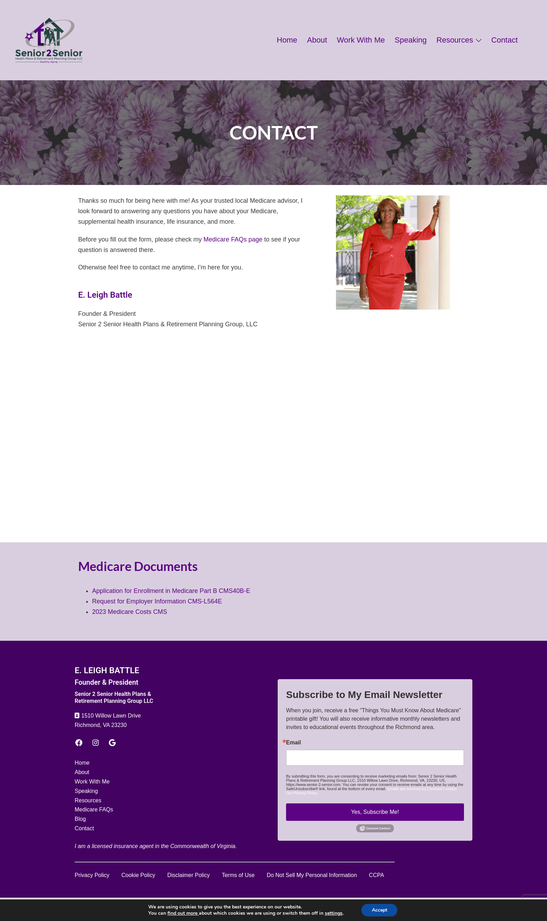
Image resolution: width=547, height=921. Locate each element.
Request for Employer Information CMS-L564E (157, 601)
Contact (504, 40)
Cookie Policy (138, 875)
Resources (454, 40)
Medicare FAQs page (232, 239)
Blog (80, 819)
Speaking (411, 40)
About (317, 40)
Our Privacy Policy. (302, 793)
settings (333, 913)
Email (293, 742)
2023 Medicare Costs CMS (129, 611)
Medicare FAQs (94, 809)
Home (287, 40)
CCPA (376, 875)
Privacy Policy (92, 875)
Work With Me (361, 40)
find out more (182, 913)
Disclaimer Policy (188, 875)
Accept (379, 910)
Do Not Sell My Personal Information (312, 875)
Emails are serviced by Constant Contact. (422, 789)
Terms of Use (238, 875)
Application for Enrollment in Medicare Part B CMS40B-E (171, 590)
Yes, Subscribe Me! (375, 812)
